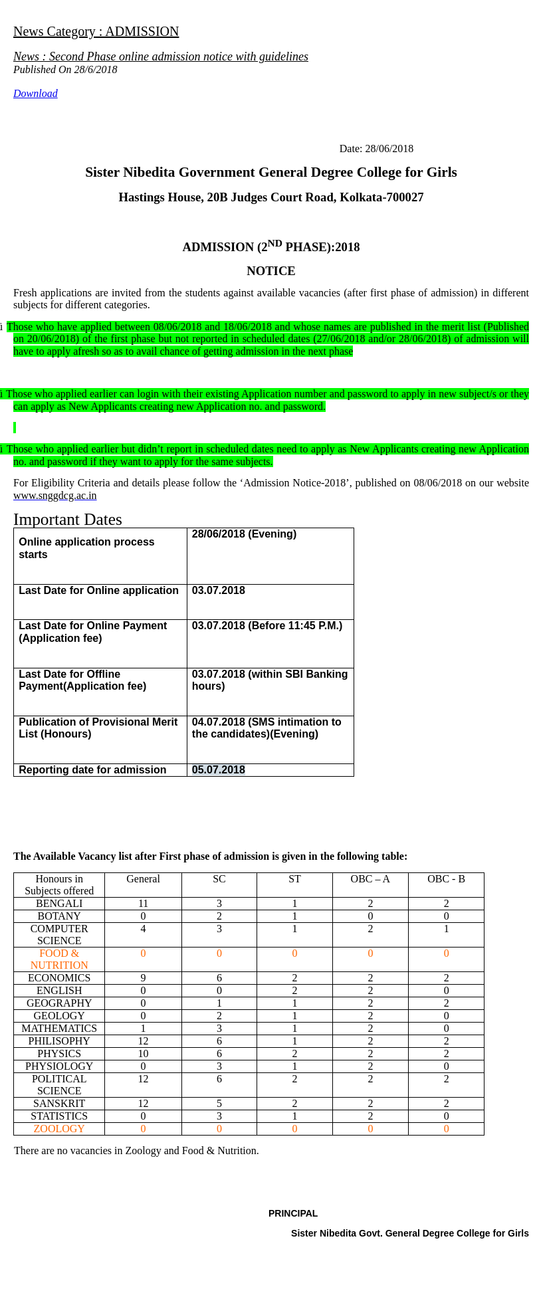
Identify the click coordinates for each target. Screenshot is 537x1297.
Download (35, 93)
